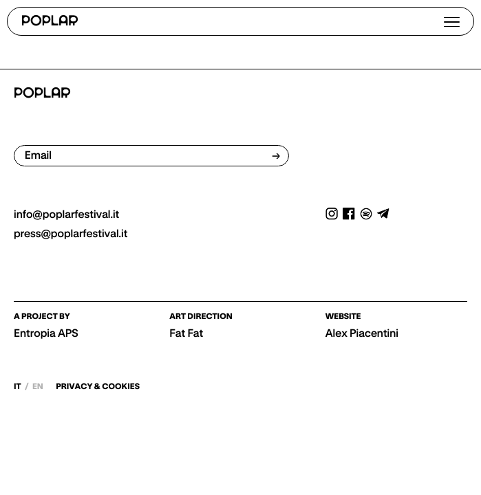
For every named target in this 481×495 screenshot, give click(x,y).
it (18, 386)
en (38, 386)
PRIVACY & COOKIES (98, 387)
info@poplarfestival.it (66, 214)
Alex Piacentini (361, 333)
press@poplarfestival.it (70, 234)
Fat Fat (186, 333)
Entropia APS (46, 333)
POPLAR (49, 21)
